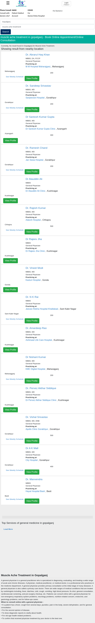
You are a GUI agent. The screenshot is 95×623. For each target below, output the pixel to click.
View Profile (32, 78)
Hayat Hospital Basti (35, 491)
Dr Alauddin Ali (34, 179)
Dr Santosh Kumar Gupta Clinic (40, 129)
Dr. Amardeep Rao (36, 328)
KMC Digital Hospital (35, 369)
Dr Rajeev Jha (34, 239)
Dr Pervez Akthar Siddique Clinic (41, 400)
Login (66, 4)
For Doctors (58, 11)
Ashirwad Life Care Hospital (39, 340)
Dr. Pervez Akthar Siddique (41, 388)
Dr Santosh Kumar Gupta (40, 116)
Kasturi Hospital (33, 280)
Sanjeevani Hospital (35, 98)
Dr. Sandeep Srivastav (38, 85)
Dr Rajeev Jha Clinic (35, 251)
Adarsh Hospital (33, 220)
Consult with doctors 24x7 (5, 13)
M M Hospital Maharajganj (38, 66)
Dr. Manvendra (34, 479)
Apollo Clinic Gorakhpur (37, 429)
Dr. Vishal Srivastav (37, 417)
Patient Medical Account (18, 13)
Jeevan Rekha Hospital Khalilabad (42, 309)
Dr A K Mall (32, 448)
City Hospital (32, 460)
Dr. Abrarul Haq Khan (38, 54)
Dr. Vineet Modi (34, 268)
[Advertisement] (47, 553)
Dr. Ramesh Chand (36, 147)
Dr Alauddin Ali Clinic (35, 191)
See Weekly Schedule (15, 77)
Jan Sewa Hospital (34, 160)
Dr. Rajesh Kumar (36, 208)
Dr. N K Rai (32, 297)
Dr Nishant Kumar (36, 357)
